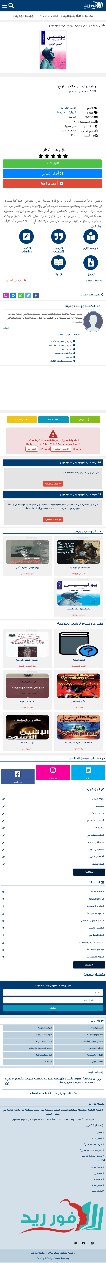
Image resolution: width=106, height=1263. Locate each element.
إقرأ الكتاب (52, 163)
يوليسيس (68, 349)
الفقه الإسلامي (53, 935)
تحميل (85, 419)
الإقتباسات (98, 1191)
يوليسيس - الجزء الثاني (62, 345)
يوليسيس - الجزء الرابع (61, 25)
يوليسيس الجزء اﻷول (63, 341)
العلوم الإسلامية (53, 906)
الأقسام (94, 882)
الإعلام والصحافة (53, 950)
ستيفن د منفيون (65, 353)
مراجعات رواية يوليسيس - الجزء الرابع (80, 462)
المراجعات (98, 1185)
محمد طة (53, 828)
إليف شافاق (53, 864)
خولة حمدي (53, 799)
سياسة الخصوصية (94, 1144)
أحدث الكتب (97, 1167)
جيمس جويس (82, 25)
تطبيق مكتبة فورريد (93, 1156)
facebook (18, 782)
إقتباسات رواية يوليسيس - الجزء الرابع (80, 494)
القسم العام (53, 892)
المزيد (5, 328)
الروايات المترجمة (66, 112)
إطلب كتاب (97, 1138)
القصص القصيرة (53, 928)
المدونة (48, 1061)
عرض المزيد (96, 226)
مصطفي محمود (53, 842)
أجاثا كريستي (53, 857)
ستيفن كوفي (53, 813)
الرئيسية (98, 25)
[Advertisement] (53, 388)
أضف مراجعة (52, 183)
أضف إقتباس (52, 173)
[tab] (85, 239)
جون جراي (53, 806)
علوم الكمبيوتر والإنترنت (53, 942)
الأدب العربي (97, 1061)
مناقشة (22, 419)
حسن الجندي (53, 850)
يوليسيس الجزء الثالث (62, 361)
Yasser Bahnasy (61, 1258)
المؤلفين (93, 789)
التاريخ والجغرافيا (53, 957)
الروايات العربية (53, 899)
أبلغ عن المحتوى (16, 280)
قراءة (53, 419)
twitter (88, 778)
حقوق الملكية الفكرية (92, 1150)
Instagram (53, 778)
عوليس (70, 357)
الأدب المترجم (68, 107)
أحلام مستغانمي (53, 835)
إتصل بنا (31, 448)
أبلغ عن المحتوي (60, 448)
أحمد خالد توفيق (53, 821)
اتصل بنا (99, 1132)
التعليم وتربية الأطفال (53, 921)
